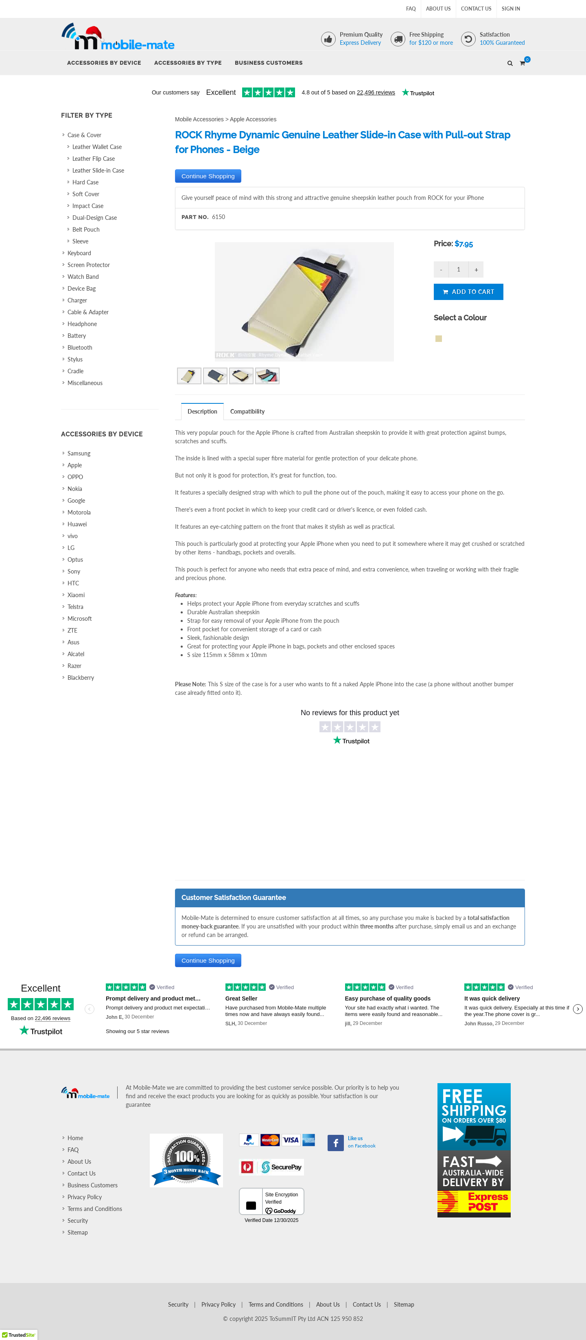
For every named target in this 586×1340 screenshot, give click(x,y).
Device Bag (82, 288)
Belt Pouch (86, 229)
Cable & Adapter (88, 312)
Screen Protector (89, 264)
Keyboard (79, 253)
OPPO (75, 476)
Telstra (75, 606)
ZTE (72, 630)
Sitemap (78, 1232)
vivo (73, 535)
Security (78, 1220)
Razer (74, 665)
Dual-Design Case (94, 217)
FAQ (411, 9)
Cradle (75, 371)
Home (75, 1137)
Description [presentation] (202, 411)
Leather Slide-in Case (98, 170)
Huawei (77, 524)
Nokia (75, 488)
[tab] (202, 411)
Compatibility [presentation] (247, 411)
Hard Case (85, 182)
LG (71, 547)
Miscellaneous (85, 382)
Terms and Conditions (95, 1208)
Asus (73, 642)
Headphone (82, 323)
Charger (77, 300)
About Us (438, 9)
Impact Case (87, 205)
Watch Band (83, 276)
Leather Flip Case (93, 158)
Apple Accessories (253, 119)
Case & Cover (84, 134)
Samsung (79, 453)
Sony (74, 571)
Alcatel (76, 653)
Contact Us (476, 9)
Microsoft (80, 618)
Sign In (511, 9)
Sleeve (80, 241)
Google (76, 500)
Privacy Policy (85, 1196)
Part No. (195, 217)
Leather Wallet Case (97, 146)
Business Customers (93, 1185)
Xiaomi (76, 594)
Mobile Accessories (199, 119)
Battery (77, 335)
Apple (75, 465)
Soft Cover (85, 193)
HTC (73, 583)
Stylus (75, 359)
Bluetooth (80, 347)
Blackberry (81, 677)
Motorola (79, 512)
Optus (75, 559)
